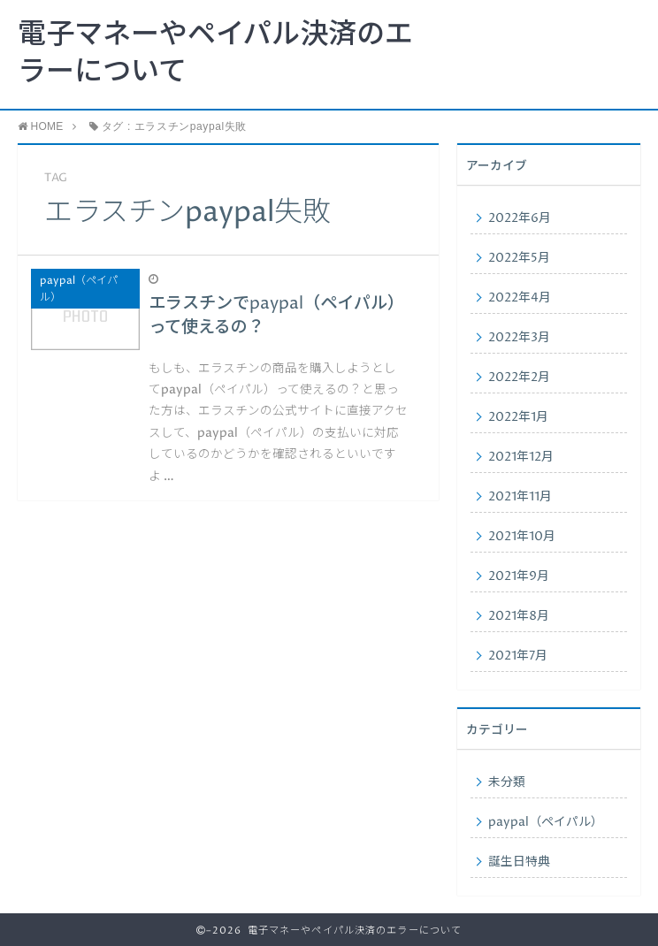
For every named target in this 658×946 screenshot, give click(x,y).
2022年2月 (519, 377)
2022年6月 (519, 218)
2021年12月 (521, 457)
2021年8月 (518, 616)
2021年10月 (521, 537)
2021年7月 (517, 656)
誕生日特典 (519, 862)
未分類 (506, 782)
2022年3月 (519, 338)
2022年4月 (519, 298)
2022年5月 (519, 258)
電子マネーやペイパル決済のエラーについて (215, 54)
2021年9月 (518, 576)
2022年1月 (518, 417)
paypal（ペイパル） (545, 822)
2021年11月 (520, 497)
